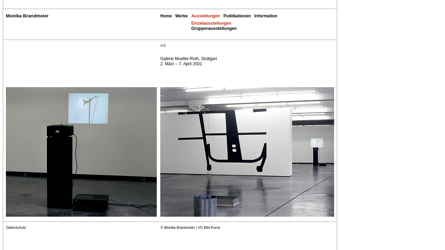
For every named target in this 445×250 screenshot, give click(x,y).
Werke (181, 16)
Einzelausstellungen (211, 23)
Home (166, 16)
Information (265, 16)
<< (163, 45)
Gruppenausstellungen (214, 28)
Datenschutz (16, 228)
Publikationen (237, 16)
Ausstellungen (205, 16)
